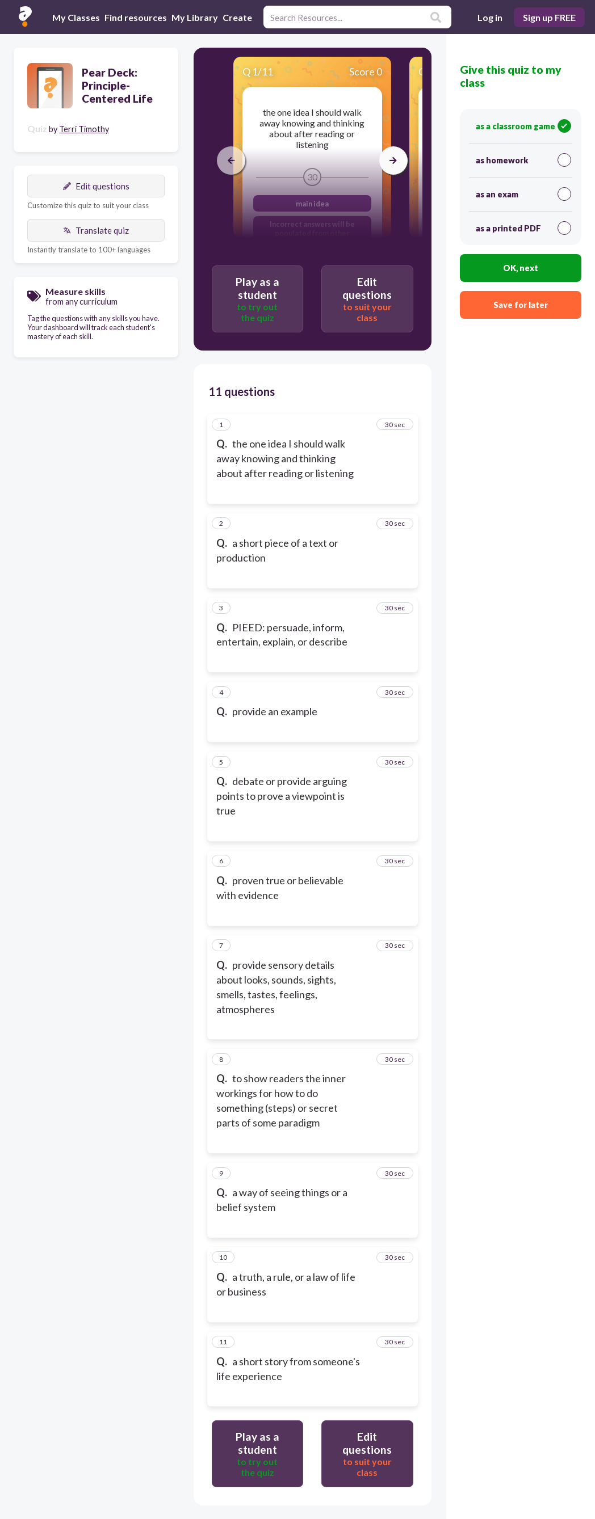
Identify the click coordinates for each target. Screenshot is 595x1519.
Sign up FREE (549, 17)
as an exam (523, 194)
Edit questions (96, 186)
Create (237, 17)
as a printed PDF (523, 228)
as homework (523, 160)
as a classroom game (523, 126)
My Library (194, 17)
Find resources (135, 17)
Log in (489, 17)
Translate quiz (96, 230)
